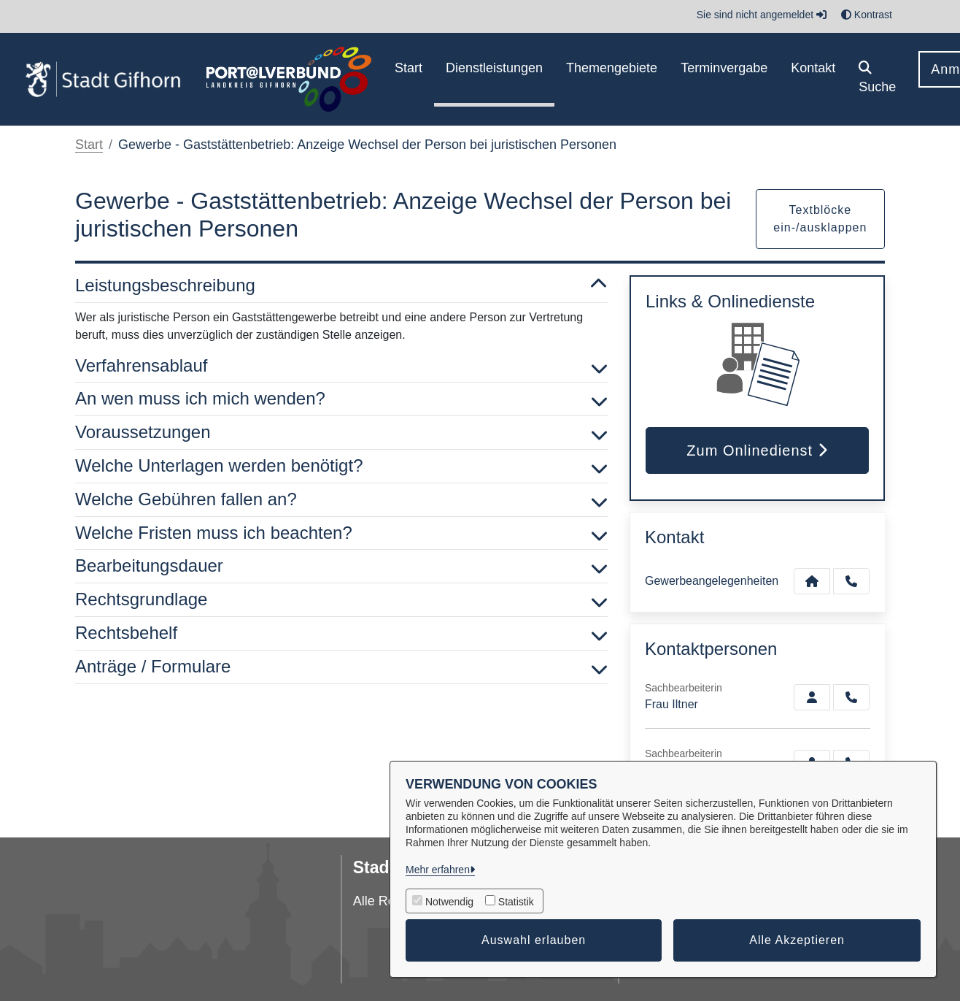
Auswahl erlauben (533, 940)
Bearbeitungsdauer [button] (341, 566)
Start (89, 144)
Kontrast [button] (866, 14)
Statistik (516, 902)
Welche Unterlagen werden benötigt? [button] (341, 466)
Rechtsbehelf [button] (341, 633)
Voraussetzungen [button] (341, 432)
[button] (877, 79)
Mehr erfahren (438, 869)
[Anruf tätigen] (851, 581)
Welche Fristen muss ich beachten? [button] (341, 533)
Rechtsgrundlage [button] (341, 599)
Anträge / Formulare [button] (341, 667)
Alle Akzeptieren (797, 940)
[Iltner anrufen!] (851, 697)
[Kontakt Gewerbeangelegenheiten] (812, 581)
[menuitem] (408, 79)
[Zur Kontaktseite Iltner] (812, 697)
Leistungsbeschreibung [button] (341, 285)
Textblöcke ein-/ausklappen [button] (820, 219)
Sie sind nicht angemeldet (762, 14)
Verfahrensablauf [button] (341, 366)
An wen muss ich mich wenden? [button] (341, 399)
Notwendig (449, 902)
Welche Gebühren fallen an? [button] (341, 499)
